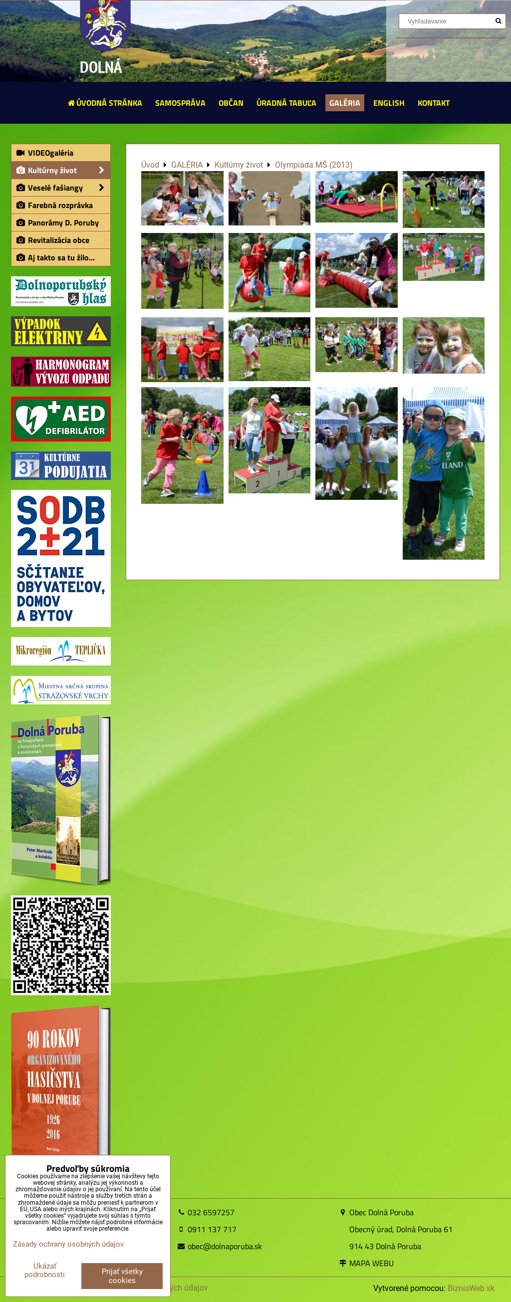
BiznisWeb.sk (471, 1288)
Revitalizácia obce (52, 240)
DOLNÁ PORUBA (105, 79)
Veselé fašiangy (62, 187)
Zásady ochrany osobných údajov (68, 1244)
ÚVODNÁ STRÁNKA (104, 103)
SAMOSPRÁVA (180, 103)
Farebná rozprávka (54, 205)
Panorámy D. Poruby (57, 222)
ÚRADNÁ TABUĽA (286, 103)
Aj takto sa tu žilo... (55, 257)
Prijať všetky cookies (122, 1276)
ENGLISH (389, 103)
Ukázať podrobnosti (44, 1270)
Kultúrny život (62, 170)
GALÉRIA (344, 103)
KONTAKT (434, 103)
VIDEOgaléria (44, 153)
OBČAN (231, 103)
